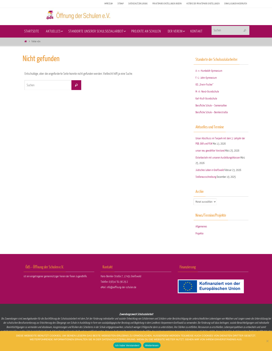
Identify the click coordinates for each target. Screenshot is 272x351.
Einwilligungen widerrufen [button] (235, 3)
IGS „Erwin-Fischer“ (204, 84)
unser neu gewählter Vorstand (210, 150)
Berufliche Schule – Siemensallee (211, 105)
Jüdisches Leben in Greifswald (210, 170)
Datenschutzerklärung (138, 3)
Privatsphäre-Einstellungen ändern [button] (167, 3)
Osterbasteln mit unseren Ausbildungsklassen (218, 157)
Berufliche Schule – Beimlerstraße (212, 112)
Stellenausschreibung (206, 177)
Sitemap (120, 3)
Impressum (108, 3)
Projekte (199, 233)
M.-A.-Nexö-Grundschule (207, 91)
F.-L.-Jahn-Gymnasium (206, 77)
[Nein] (267, 341)
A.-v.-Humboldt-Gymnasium (209, 70)
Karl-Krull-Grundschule (206, 98)
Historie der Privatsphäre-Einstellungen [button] (202, 3)
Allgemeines (201, 226)
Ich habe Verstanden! (127, 345)
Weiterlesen (151, 345)
